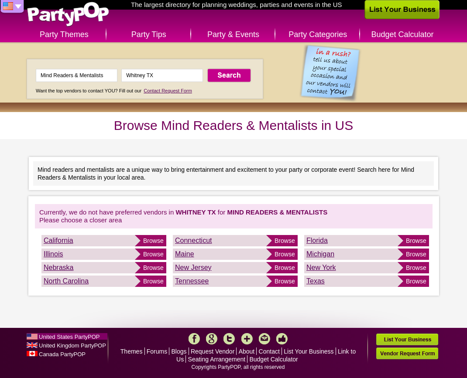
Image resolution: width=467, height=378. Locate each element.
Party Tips (148, 34)
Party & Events (233, 34)
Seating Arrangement (217, 359)
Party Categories (317, 34)
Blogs (179, 351)
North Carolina (66, 281)
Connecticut (193, 240)
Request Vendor (212, 351)
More (247, 338)
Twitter (229, 338)
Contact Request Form (168, 90)
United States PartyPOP (69, 337)
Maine (184, 254)
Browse (153, 240)
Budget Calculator (402, 34)
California (58, 240)
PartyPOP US (68, 14)
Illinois (53, 254)
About (247, 351)
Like (282, 338)
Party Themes (64, 34)
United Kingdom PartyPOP (72, 345)
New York (321, 267)
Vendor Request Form (407, 353)
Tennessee (192, 281)
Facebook (194, 338)
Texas (315, 281)
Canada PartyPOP (62, 354)
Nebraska (58, 267)
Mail (264, 338)
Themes (131, 351)
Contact (269, 351)
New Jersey (193, 267)
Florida (317, 240)
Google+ (211, 338)
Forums (157, 351)
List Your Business (308, 351)
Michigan (320, 254)
